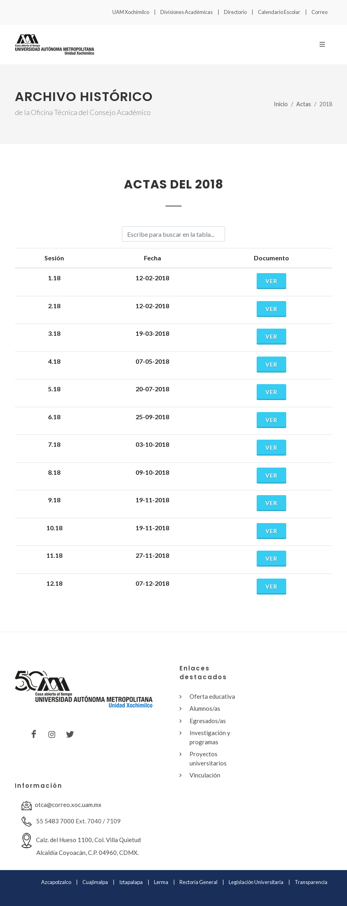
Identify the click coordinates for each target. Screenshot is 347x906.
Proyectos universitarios (208, 758)
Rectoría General (198, 882)
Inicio (281, 104)
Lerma (161, 882)
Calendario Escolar (279, 12)
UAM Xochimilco (130, 12)
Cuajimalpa (95, 882)
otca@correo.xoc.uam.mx (62, 805)
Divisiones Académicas (186, 12)
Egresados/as (207, 720)
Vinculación (204, 775)
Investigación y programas (209, 737)
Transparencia (311, 882)
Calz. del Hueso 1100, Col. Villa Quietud (81, 844)
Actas (303, 104)
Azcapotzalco (56, 882)
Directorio (235, 12)
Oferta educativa (212, 696)
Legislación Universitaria (256, 882)
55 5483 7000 (48, 822)
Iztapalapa (131, 882)
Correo (319, 12)
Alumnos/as (204, 708)
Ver (271, 281)
